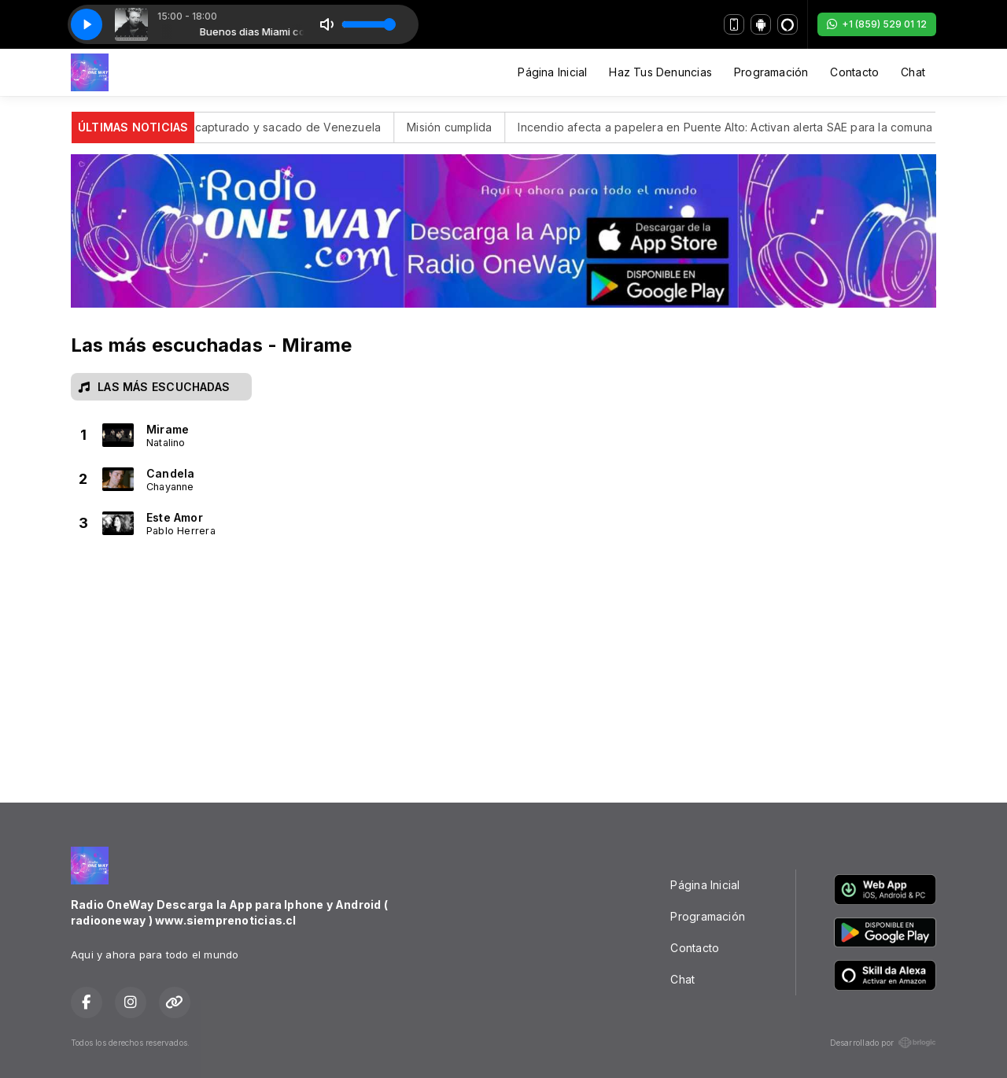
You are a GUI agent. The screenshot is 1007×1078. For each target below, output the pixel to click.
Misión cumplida (464, 127)
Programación (771, 72)
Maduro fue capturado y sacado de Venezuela (271, 127)
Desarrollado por (883, 1042)
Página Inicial (552, 72)
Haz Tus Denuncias (660, 72)
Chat (913, 72)
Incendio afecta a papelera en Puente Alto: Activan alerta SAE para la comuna (740, 127)
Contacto (854, 72)
